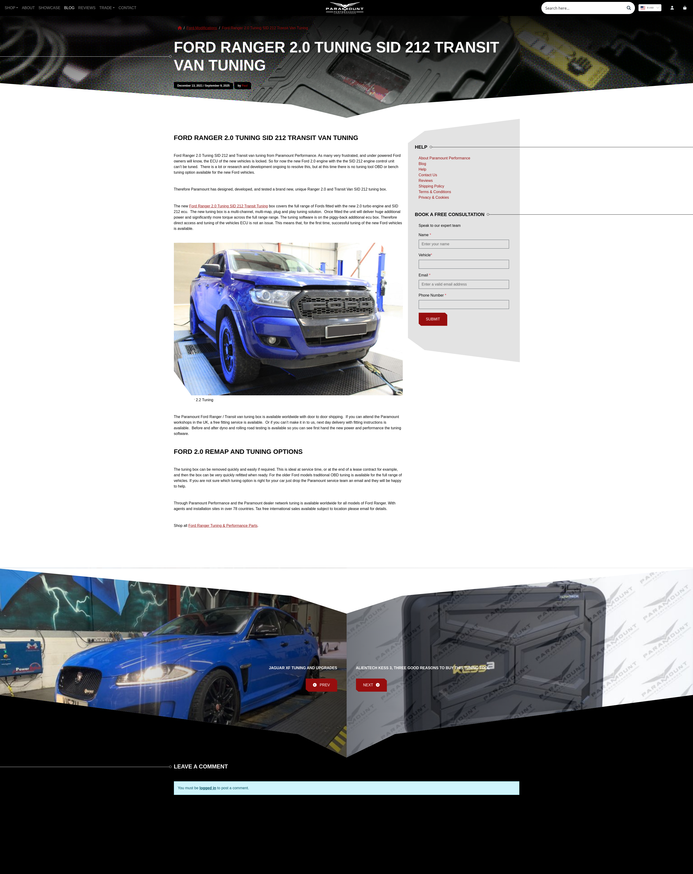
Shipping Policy (431, 186)
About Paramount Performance (444, 158)
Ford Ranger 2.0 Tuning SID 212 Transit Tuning (228, 206)
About (28, 8)
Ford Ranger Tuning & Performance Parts (222, 526)
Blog (69, 8)
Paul (245, 85)
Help (422, 169)
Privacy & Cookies (434, 197)
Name (425, 235)
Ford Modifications (202, 28)
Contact (127, 8)
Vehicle (425, 255)
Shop (10, 8)
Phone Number (432, 295)
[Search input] (583, 8)
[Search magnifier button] (629, 8)
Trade (105, 8)
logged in (207, 788)
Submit (433, 319)
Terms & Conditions (435, 192)
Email (425, 275)
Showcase (49, 8)
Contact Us (428, 175)
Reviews (86, 8)
